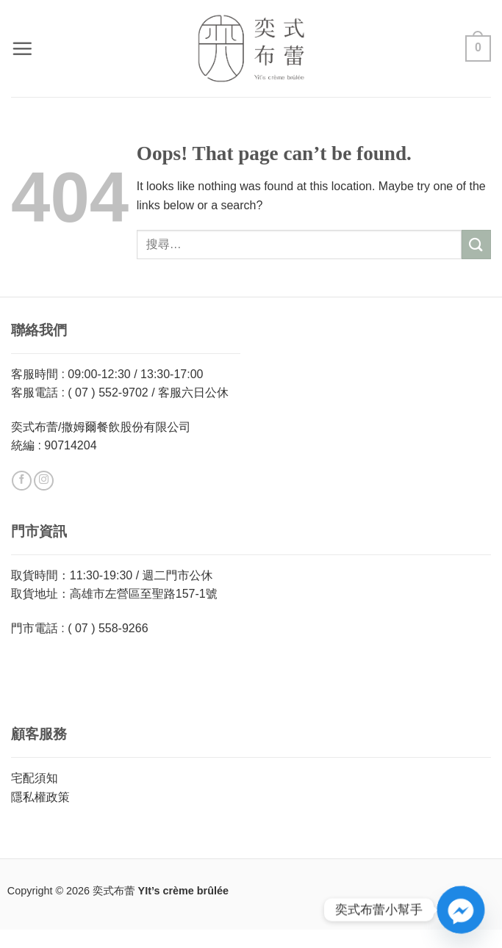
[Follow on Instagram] (44, 481)
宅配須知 (34, 778)
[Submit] (476, 244)
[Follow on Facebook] (22, 481)
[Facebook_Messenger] (461, 910)
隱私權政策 (40, 797)
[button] (22, 48)
